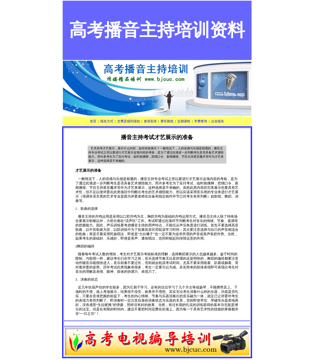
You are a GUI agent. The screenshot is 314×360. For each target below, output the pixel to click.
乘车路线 (166, 121)
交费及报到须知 (128, 121)
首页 (93, 121)
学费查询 (200, 121)
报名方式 (106, 121)
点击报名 (217, 121)
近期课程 (183, 121)
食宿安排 (150, 121)
